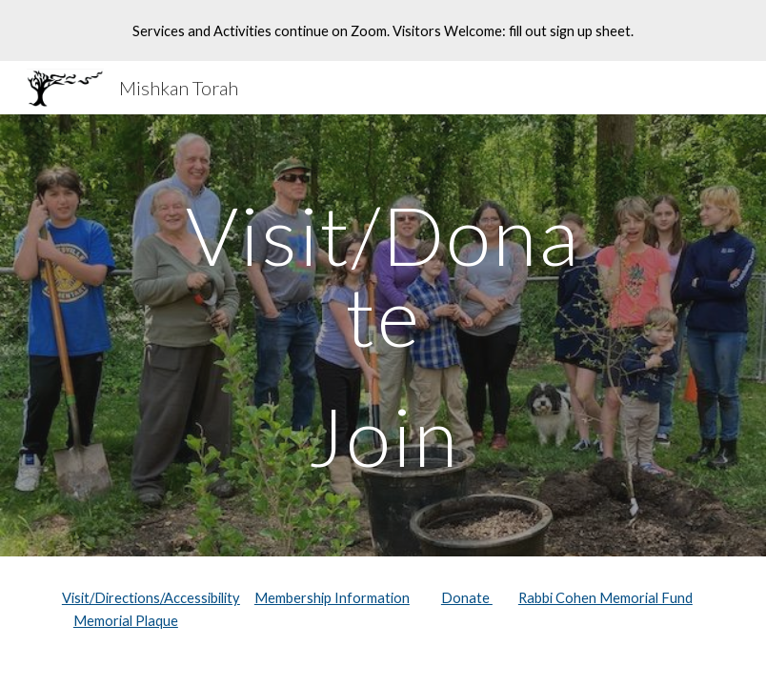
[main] (383, 335)
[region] (383, 30)
